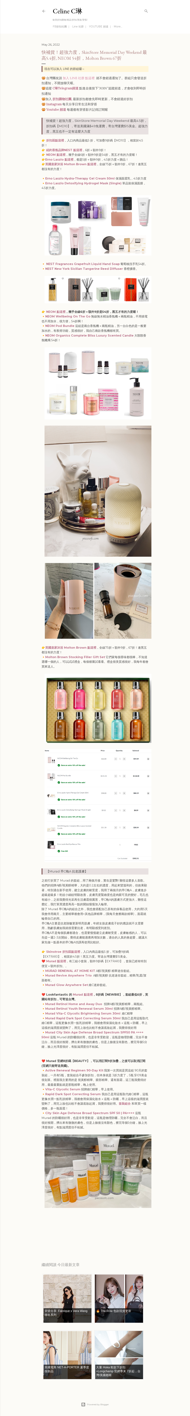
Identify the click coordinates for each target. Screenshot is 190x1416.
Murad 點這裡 (56, 961)
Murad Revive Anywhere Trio (68, 975)
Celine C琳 (67, 11)
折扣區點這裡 (55, 140)
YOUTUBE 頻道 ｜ (100, 26)
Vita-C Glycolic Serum (62, 1089)
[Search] (146, 10)
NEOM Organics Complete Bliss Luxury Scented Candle (89, 335)
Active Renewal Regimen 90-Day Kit (74, 1070)
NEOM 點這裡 (55, 155)
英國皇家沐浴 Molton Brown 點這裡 (70, 164)
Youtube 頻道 (56, 110)
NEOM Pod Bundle (59, 326)
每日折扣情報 (59, 1240)
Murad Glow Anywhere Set (66, 985)
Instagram (54, 104)
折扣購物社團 (62, 99)
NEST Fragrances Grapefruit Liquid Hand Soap (83, 264)
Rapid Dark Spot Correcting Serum (73, 1094)
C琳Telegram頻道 (65, 88)
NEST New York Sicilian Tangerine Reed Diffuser (84, 269)
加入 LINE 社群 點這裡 (79, 78)
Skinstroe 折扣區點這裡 (62, 952)
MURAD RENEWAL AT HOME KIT (70, 971)
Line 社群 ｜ (79, 26)
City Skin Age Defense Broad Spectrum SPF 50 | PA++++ (89, 1113)
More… (118, 26)
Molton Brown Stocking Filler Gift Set (75, 657)
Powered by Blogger (95, 1404)
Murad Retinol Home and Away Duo (74, 1004)
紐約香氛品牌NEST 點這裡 (64, 150)
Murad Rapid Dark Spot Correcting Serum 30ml (83, 1018)
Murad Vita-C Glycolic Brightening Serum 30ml (82, 1013)
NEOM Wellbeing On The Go (67, 316)
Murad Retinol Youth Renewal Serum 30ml (79, 1008)
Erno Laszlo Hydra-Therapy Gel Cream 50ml (80, 178)
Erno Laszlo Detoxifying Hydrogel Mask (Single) (83, 183)
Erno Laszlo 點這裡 (59, 159)
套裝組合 (125, 1103)
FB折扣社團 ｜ (61, 26)
